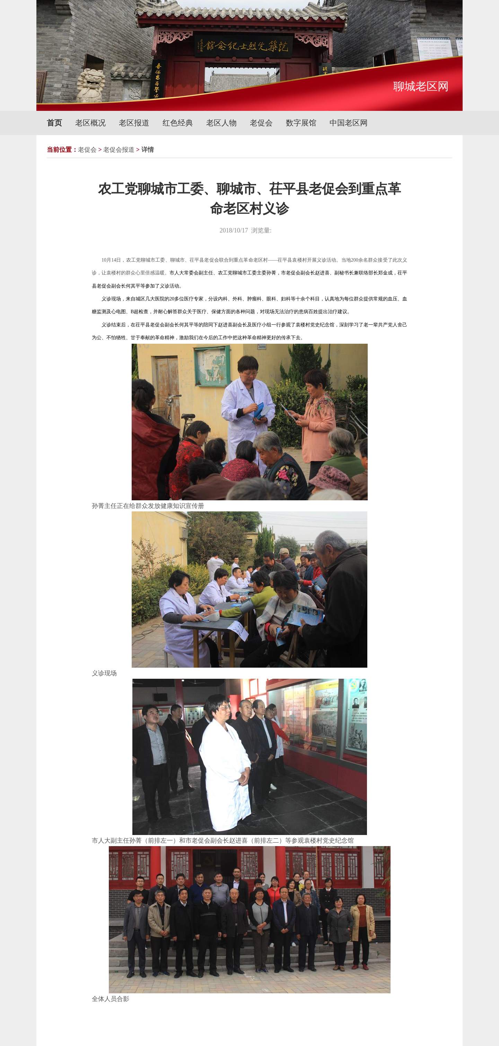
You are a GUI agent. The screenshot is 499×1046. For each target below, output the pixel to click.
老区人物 (221, 122)
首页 (54, 122)
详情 (147, 149)
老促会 (261, 122)
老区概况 (90, 122)
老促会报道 (118, 149)
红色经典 (178, 122)
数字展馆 (301, 122)
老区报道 (134, 122)
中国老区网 (349, 122)
